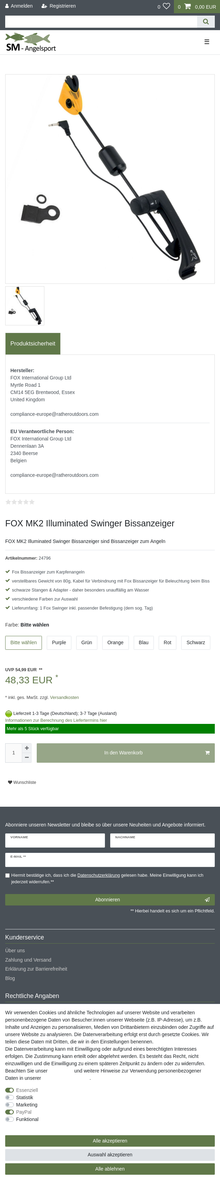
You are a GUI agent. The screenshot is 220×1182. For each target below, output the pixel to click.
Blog (10, 978)
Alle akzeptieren (110, 1141)
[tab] (33, 344)
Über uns (15, 950)
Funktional (27, 1119)
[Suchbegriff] (101, 22)
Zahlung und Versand (28, 960)
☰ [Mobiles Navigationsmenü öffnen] (207, 41)
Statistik (24, 1097)
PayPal (24, 1112)
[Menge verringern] (27, 758)
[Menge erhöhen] (27, 748)
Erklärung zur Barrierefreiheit (36, 969)
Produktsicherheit (32, 343)
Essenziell (27, 1090)
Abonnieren (152, 900)
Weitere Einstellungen (28, 1126)
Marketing (26, 1104)
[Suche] (206, 22)
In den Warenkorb (157, 753)
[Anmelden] (19, 6)
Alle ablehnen (110, 1169)
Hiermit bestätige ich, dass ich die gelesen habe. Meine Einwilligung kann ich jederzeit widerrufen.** (107, 878)
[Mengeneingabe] (13, 753)
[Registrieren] (59, 6)
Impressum (61, 1071)
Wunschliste (22, 782)
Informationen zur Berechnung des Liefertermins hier (56, 720)
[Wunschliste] (164, 6)
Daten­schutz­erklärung (65, 1078)
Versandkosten (64, 697)
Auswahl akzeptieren (110, 1154)
